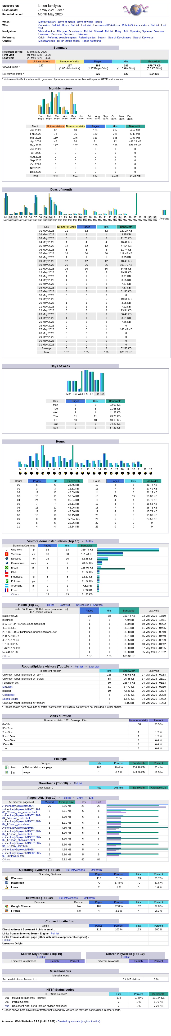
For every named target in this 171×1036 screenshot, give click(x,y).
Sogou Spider (10, 698)
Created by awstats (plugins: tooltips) (79, 1021)
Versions (159, 31)
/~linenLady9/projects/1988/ (18, 849)
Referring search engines (62, 37)
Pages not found (91, 40)
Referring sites (87, 37)
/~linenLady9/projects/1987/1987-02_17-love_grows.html (21, 823)
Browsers (56, 34)
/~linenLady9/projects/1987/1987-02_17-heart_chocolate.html (21, 838)
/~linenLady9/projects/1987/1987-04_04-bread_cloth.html (21, 817)
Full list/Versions (75, 869)
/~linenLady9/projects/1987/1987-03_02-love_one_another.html (21, 811)
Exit (125, 31)
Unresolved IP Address (106, 25)
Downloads (75, 31)
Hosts (65, 25)
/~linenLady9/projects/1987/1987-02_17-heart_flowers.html (21, 832)
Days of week (85, 21)
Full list (56, 25)
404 (7, 1005)
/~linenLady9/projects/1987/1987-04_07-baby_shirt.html (21, 844)
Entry (118, 31)
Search (102, 37)
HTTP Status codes (68, 40)
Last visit (86, 25)
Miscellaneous (46, 40)
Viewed (98, 31)
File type (62, 31)
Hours (98, 21)
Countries (44, 25)
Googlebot (8, 694)
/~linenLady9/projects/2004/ (18, 805)
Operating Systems (141, 31)
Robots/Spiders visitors (135, 25)
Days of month (66, 21)
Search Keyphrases (119, 37)
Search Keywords (143, 37)
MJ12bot (7, 686)
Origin (41, 37)
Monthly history (47, 21)
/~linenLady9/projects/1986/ (18, 827)
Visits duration (46, 31)
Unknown (43, 34)
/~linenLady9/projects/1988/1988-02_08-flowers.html (21, 854)
